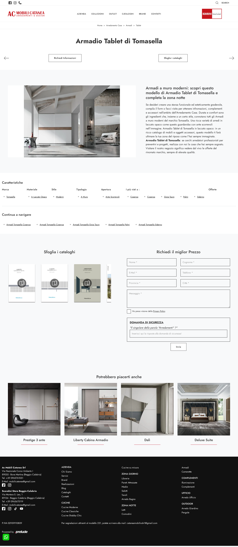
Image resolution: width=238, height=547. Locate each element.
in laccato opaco (39, 197)
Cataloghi (128, 13)
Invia (178, 347)
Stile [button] (54, 189)
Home (99, 25)
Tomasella (11, 197)
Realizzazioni (67, 485)
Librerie (125, 479)
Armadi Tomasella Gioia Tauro (86, 225)
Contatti (156, 13)
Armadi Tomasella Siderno (151, 225)
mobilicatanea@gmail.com (22, 482)
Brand (142, 13)
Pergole (185, 513)
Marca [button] (5, 189)
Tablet (138, 25)
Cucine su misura (130, 468)
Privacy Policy (159, 312)
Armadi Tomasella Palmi (119, 225)
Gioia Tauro (170, 197)
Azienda (81, 13)
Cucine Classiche (70, 512)
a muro (84, 197)
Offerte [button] (214, 189)
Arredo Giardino (190, 509)
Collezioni (97, 13)
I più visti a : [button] (133, 189)
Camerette (187, 472)
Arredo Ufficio (189, 498)
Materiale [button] (32, 189)
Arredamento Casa (114, 25)
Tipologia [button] (81, 189)
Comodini (127, 515)
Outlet (113, 13)
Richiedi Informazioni (65, 58)
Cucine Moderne (69, 508)
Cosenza (134, 197)
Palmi (186, 197)
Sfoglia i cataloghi (173, 58)
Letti (123, 511)
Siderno (201, 197)
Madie (125, 487)
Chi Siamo (66, 472)
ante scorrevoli (113, 197)
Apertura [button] (106, 189)
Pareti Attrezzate (129, 483)
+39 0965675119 (14, 502)
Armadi (129, 25)
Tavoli (124, 496)
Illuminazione (188, 483)
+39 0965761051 (14, 479)
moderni (60, 197)
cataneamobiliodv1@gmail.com (142, 524)
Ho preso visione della (148, 312)
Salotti (125, 491)
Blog (63, 489)
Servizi (64, 476)
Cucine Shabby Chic (71, 516)
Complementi (188, 487)
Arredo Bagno (129, 500)
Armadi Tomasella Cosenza (19, 225)
